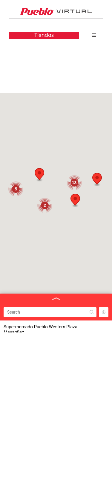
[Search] (50, 312)
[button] (94, 35)
